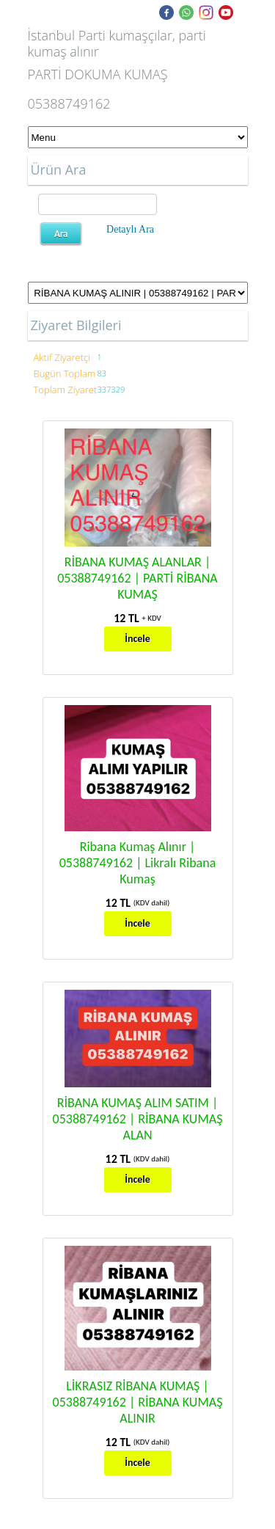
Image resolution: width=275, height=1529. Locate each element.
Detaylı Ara (130, 229)
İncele (137, 638)
